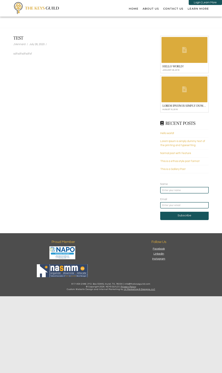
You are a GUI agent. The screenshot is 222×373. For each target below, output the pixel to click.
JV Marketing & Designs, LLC (139, 289)
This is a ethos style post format (180, 161)
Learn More (209, 2)
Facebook (159, 248)
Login (197, 2)
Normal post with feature (175, 153)
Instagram (158, 258)
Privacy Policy (128, 287)
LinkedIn (159, 253)
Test (18, 38)
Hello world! (167, 133)
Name (164, 184)
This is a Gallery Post (173, 169)
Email (163, 199)
